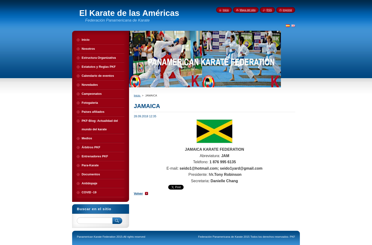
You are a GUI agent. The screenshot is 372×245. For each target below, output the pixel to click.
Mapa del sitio (248, 10)
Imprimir (287, 10)
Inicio (137, 95)
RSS (269, 10)
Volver (138, 193)
